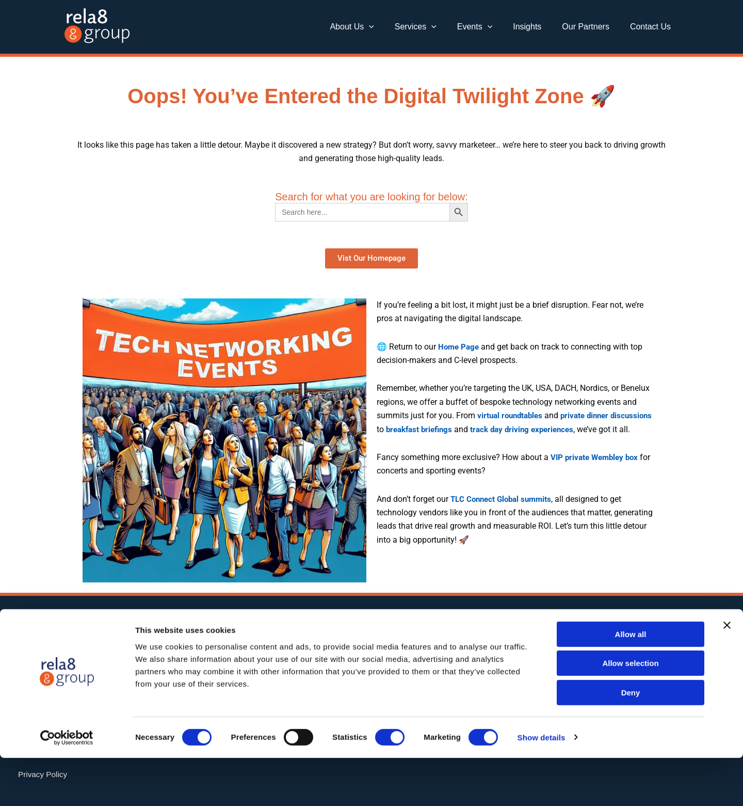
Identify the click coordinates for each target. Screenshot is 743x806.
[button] (391, 27)
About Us (374, 27)
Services (434, 27)
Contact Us (652, 26)
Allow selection (630, 711)
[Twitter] (436, 634)
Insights (537, 26)
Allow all (631, 682)
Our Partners (592, 26)
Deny (630, 740)
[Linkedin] (399, 634)
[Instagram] (473, 634)
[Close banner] (727, 673)
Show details (542, 785)
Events (489, 27)
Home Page (459, 347)
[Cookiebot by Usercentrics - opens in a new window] (67, 786)
